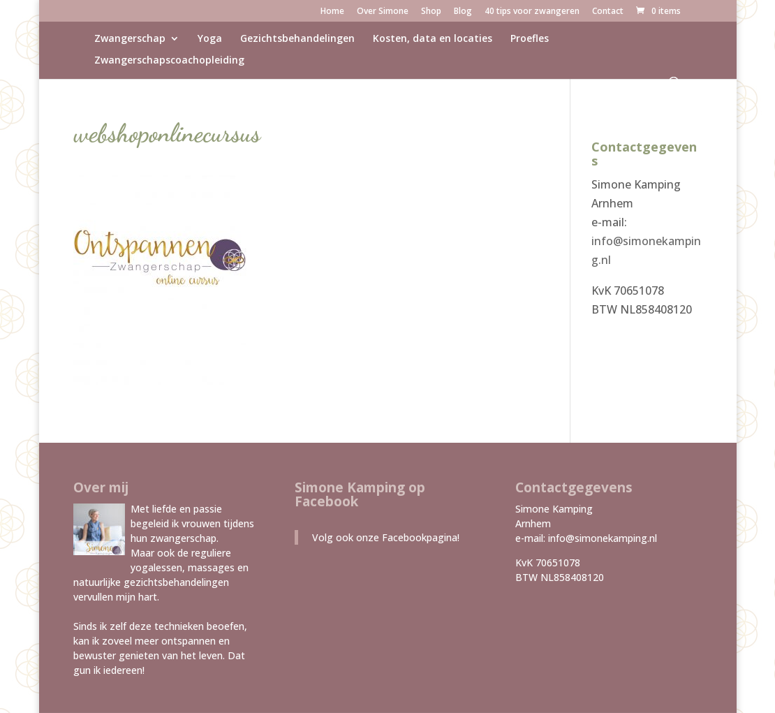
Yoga (210, 39)
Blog (463, 12)
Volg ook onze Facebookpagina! (385, 537)
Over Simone (382, 12)
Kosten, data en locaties (432, 39)
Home (332, 12)
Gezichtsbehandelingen (297, 39)
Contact (607, 12)
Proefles (529, 39)
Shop (431, 12)
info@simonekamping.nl (602, 538)
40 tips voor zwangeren (532, 12)
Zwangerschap (129, 39)
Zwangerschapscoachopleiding (169, 60)
